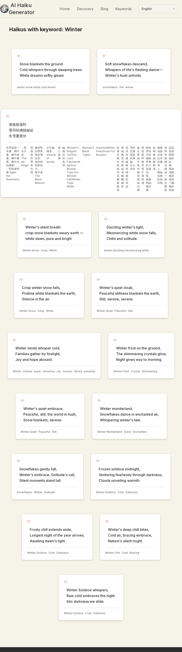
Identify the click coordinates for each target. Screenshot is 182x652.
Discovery (85, 9)
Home (65, 9)
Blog (104, 9)
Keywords (123, 9)
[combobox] (158, 8)
